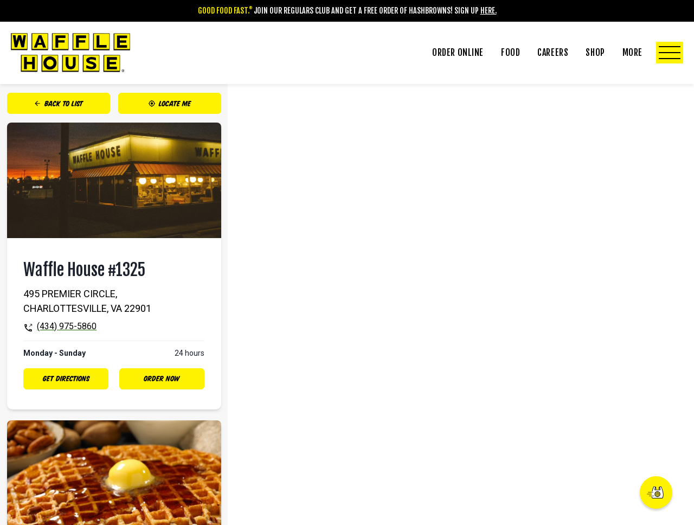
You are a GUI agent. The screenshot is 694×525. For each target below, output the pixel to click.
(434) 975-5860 (67, 326)
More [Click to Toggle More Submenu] (652, 52)
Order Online (458, 52)
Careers (552, 52)
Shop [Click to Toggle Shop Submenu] (595, 52)
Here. (488, 10)
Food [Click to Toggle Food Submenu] (510, 52)
